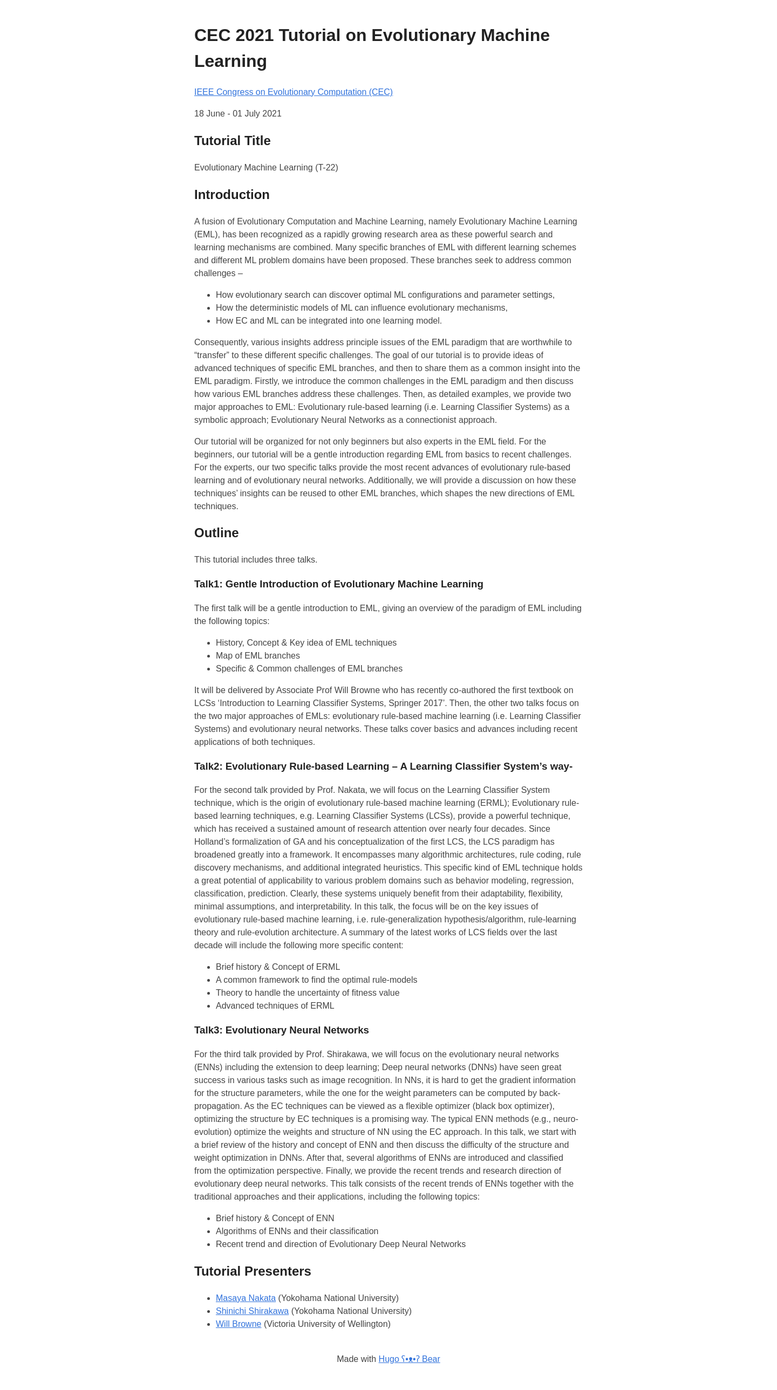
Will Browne (238, 1324)
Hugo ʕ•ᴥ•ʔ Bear (409, 1359)
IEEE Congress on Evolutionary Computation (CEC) (293, 92)
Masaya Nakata (246, 1298)
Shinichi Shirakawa (252, 1311)
